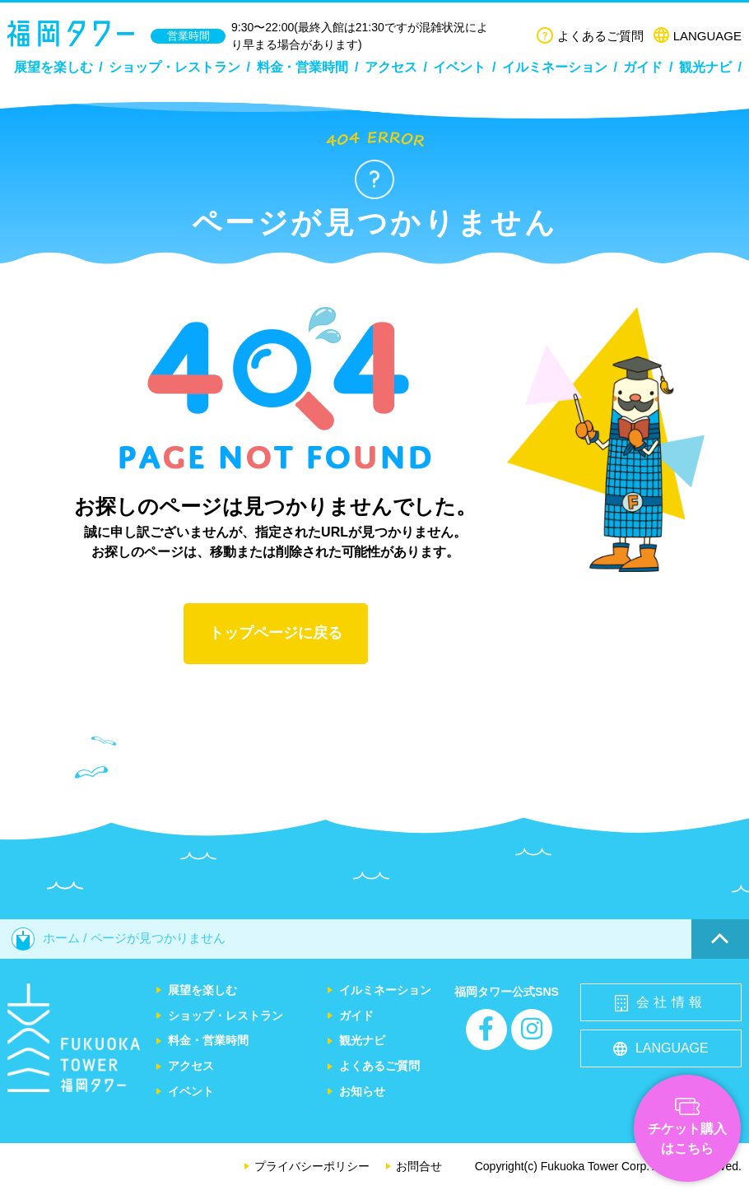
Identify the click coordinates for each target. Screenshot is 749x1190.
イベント (459, 67)
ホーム (46, 938)
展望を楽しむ (53, 67)
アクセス (391, 67)
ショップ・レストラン (174, 67)
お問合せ (419, 1166)
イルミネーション (554, 67)
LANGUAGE (698, 36)
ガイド (643, 67)
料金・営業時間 (303, 67)
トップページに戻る (275, 633)
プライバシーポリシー (312, 1166)
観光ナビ (705, 67)
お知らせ (362, 1091)
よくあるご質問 (590, 36)
